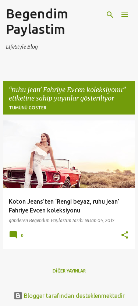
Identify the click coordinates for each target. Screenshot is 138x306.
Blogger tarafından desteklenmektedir (69, 295)
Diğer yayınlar (69, 270)
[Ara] (110, 15)
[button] (124, 235)
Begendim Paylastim (37, 21)
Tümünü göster (27, 107)
